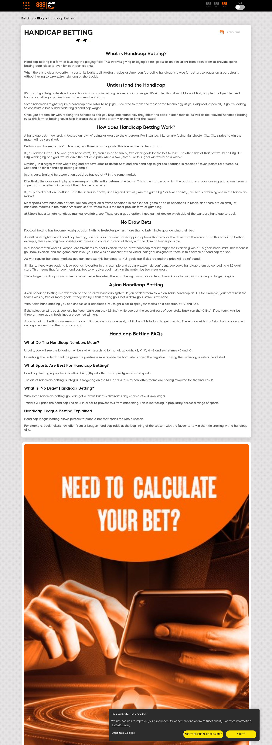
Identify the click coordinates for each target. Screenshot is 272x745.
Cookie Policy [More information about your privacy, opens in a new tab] (121, 725)
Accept (241, 734)
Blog (40, 18)
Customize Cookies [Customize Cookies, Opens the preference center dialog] (122, 732)
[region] (184, 725)
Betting (26, 18)
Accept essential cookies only (203, 734)
